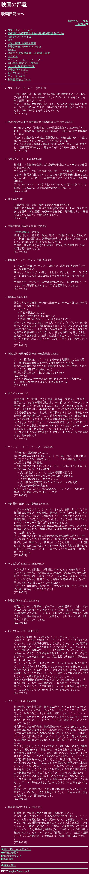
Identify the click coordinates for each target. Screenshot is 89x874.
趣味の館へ (8, 865)
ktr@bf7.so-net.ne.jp (19, 871)
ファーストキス (16, 76)
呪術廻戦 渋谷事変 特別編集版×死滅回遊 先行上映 (36, 33)
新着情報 (7, 859)
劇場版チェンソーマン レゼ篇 (24, 46)
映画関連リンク (11, 856)
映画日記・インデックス (16, 849)
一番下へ (81, 24)
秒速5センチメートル (20, 36)
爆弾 (10, 40)
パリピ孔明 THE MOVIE (21, 66)
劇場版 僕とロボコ (18, 69)
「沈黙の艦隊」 (23, 232)
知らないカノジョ (18, 73)
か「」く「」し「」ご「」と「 (25, 59)
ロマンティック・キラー (21, 30)
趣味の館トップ (78, 21)
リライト (13, 56)
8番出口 (12, 50)
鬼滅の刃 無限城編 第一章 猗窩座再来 (29, 53)
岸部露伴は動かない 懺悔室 (23, 63)
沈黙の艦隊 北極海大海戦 (22, 43)
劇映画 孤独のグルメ (19, 79)
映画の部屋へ (10, 852)
